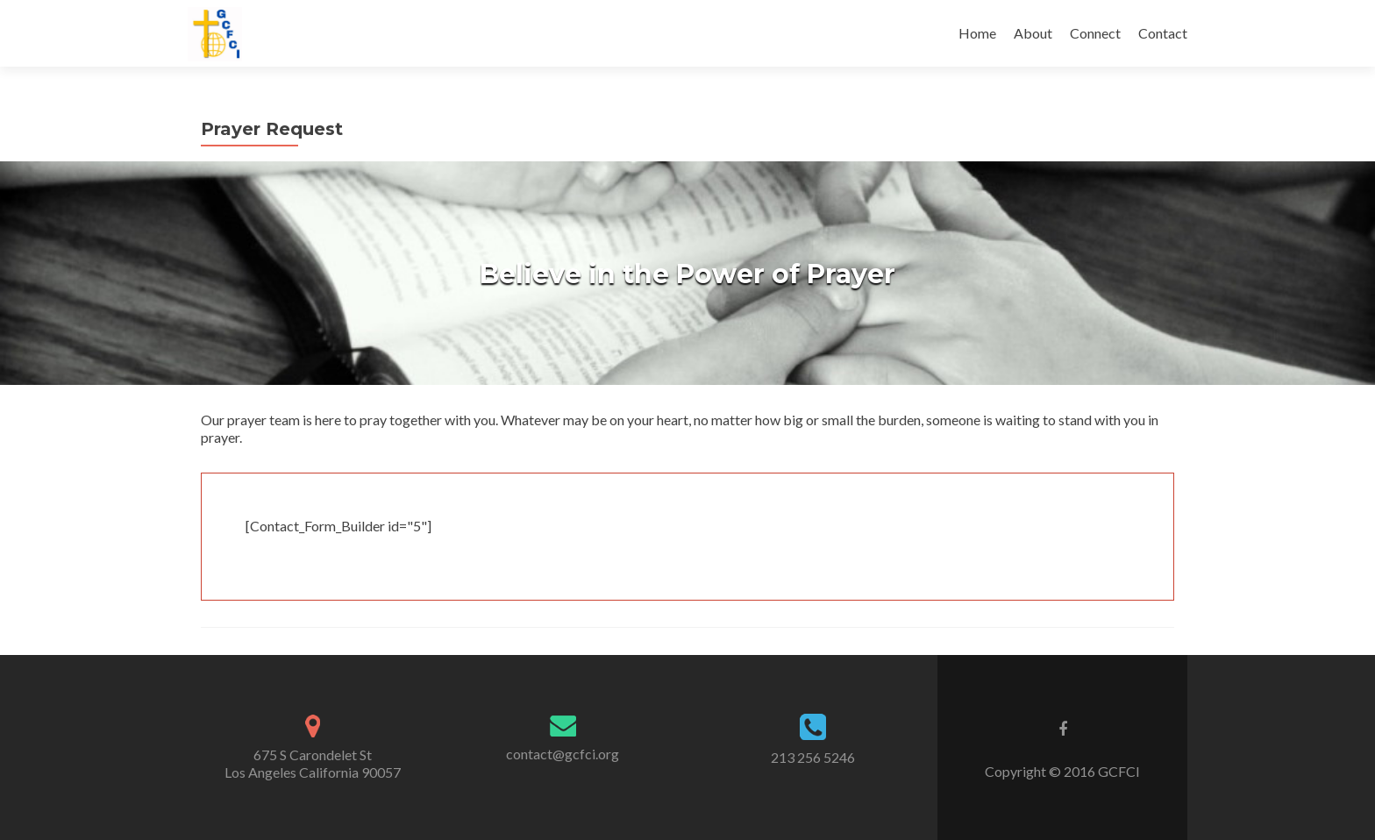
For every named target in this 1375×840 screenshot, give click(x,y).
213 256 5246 (813, 757)
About (1033, 33)
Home (977, 33)
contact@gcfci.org (562, 753)
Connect (1095, 33)
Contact (1162, 33)
